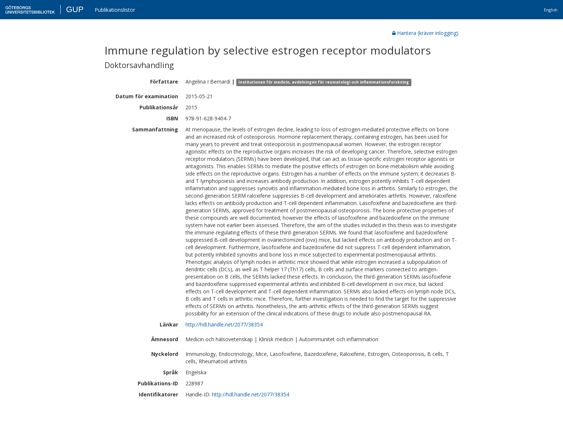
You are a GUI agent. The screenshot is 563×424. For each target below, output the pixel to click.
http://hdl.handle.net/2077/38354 (224, 324)
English (550, 10)
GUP (75, 9)
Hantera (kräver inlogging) (425, 32)
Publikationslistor (115, 9)
